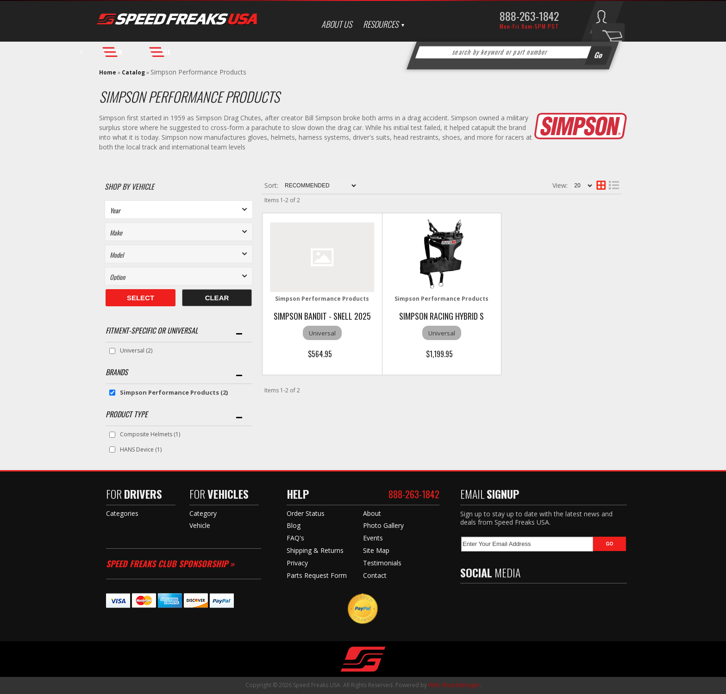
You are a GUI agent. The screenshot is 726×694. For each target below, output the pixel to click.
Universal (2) (136, 350)
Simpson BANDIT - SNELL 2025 (322, 316)
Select (140, 298)
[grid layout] (601, 186)
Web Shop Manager (454, 685)
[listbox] (179, 209)
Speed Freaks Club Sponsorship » (170, 564)
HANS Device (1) (141, 449)
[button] (513, 52)
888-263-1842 (529, 15)
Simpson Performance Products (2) (174, 392)
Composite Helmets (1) (150, 434)
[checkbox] (112, 351)
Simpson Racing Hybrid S (441, 316)
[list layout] (614, 186)
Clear (217, 298)
